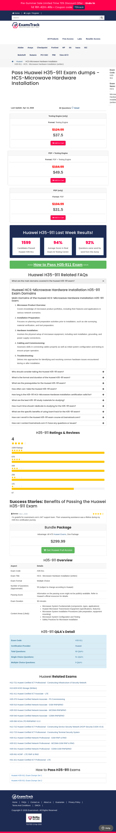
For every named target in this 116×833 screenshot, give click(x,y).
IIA (70, 48)
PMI (54, 55)
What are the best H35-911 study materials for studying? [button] (38, 400)
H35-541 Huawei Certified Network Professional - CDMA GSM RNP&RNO (41, 749)
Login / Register (31, 13)
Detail (75, 108)
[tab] (58, 281)
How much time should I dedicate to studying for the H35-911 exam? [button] (44, 406)
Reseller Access (93, 39)
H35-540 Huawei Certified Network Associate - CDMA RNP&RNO (37, 716)
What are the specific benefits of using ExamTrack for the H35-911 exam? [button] (46, 411)
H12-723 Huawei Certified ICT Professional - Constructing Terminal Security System (45, 732)
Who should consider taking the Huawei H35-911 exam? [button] (38, 371)
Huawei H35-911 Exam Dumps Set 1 (26, 775)
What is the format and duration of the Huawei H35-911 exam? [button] (41, 377)
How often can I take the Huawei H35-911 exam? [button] (34, 389)
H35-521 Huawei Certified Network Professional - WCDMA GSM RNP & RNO (42, 743)
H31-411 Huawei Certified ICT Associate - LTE (29, 694)
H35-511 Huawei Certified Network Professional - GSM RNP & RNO (38, 738)
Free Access (68, 39)
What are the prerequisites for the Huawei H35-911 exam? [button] (39, 383)
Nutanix (33, 55)
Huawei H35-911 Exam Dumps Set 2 (26, 780)
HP (63, 48)
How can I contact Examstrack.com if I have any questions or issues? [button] (44, 423)
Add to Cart (58, 143)
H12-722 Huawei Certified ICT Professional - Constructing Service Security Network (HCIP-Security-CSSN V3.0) (56, 727)
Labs (80, 39)
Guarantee (59, 802)
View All (64, 55)
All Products (52, 39)
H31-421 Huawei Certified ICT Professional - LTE (30, 760)
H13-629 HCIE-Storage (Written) (23, 688)
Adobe (21, 48)
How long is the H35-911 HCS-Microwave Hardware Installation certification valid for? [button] (52, 394)
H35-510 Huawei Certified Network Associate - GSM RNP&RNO (36, 705)
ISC (85, 48)
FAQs (24, 802)
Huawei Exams (60, 534)
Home (16, 13)
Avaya (30, 48)
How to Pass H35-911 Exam (57, 265)
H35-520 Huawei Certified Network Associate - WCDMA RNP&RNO (38, 710)
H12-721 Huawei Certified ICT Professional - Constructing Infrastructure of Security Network (48, 683)
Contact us (35, 802)
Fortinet (54, 48)
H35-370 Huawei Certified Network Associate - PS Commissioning (37, 699)
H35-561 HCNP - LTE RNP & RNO (24, 754)
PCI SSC (44, 55)
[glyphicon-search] (101, 17)
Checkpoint (42, 48)
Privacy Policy (74, 802)
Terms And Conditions (21, 805)
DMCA (37, 805)
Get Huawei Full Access (58, 550)
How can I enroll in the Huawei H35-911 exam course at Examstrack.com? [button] (46, 417)
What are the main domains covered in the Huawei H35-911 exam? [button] (43, 281)
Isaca (78, 48)
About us (47, 802)
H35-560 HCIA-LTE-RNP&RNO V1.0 (25, 721)
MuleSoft (22, 55)
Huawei (19, 61)
